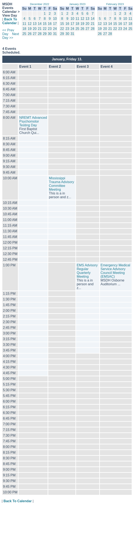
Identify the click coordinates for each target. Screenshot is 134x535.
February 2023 (115, 4)
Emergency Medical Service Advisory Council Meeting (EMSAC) (115, 270)
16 (50, 23)
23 (50, 28)
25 (24, 34)
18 (24, 28)
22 (45, 28)
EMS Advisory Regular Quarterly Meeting (87, 270)
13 (35, 23)
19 (30, 28)
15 (45, 23)
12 (30, 23)
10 (55, 18)
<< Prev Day (8, 32)
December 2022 (39, 4)
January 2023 (77, 4)
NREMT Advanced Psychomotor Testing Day (33, 121)
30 (50, 34)
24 (55, 28)
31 (55, 34)
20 (35, 28)
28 (40, 34)
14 (40, 23)
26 (30, 34)
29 (45, 34)
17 (55, 23)
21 (40, 28)
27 (35, 34)
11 (24, 23)
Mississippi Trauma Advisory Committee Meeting (61, 183)
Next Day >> (10, 36)
